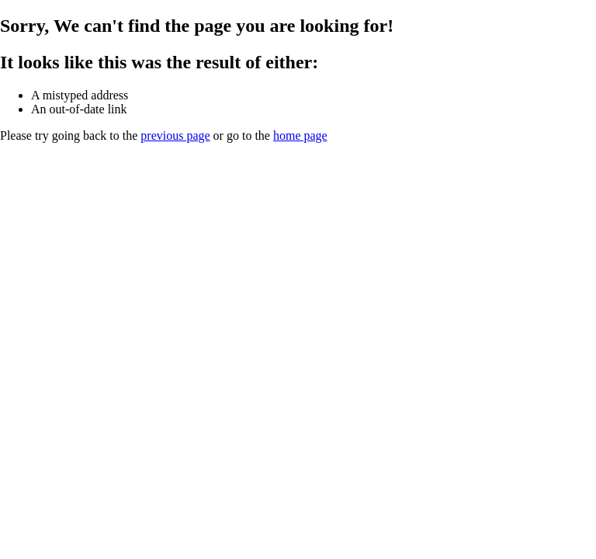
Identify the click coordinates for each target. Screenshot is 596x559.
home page (300, 135)
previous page (175, 135)
